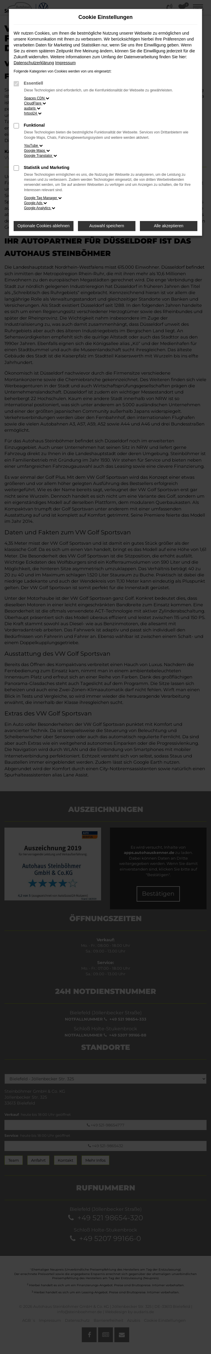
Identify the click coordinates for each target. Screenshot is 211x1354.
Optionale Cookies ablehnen (43, 225)
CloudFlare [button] (35, 103)
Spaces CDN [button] (36, 98)
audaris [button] (32, 108)
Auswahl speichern (106, 225)
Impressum (65, 62)
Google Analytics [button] (39, 208)
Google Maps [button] (37, 151)
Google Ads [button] (35, 203)
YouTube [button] (33, 146)
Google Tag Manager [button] (43, 198)
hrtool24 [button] (32, 113)
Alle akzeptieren (168, 225)
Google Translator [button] (40, 156)
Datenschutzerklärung (34, 62)
